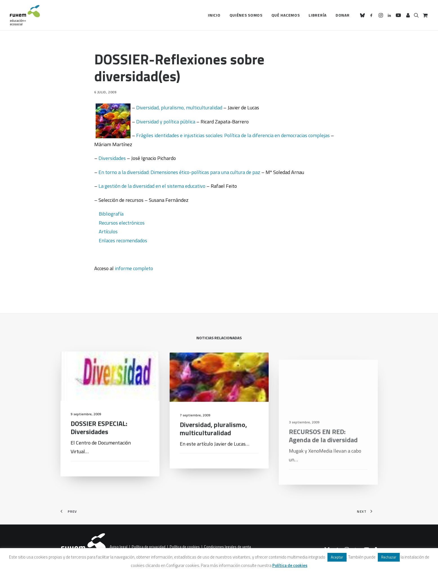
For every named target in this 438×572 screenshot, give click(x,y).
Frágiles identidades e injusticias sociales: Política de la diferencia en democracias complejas (233, 135)
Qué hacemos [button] (285, 15)
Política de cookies (185, 547)
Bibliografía (111, 214)
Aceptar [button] (337, 557)
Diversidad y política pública (165, 121)
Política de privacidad (148, 547)
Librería (318, 15)
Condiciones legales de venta (227, 547)
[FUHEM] (25, 15)
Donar (343, 15)
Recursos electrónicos (122, 223)
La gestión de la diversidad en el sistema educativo (151, 186)
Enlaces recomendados (123, 240)
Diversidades (112, 158)
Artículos (108, 231)
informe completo (134, 268)
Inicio (214, 15)
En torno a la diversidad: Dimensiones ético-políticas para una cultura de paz (179, 172)
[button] (363, 15)
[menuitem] (214, 15)
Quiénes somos (246, 15)
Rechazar (388, 557)
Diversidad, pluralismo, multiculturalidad (179, 107)
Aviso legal (118, 547)
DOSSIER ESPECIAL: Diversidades (99, 435)
